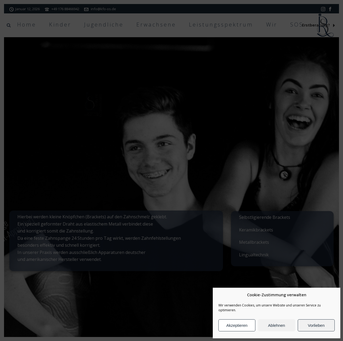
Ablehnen (276, 325)
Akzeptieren (236, 325)
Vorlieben (316, 325)
